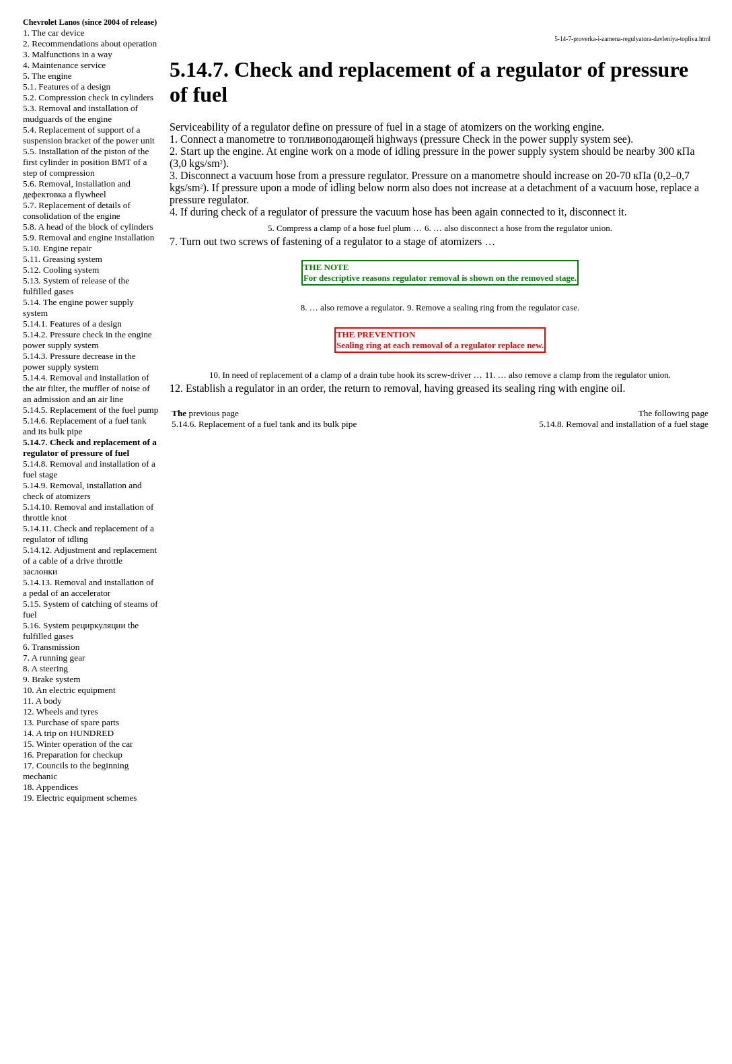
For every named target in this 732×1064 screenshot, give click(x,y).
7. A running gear (54, 658)
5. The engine (47, 76)
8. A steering (45, 668)
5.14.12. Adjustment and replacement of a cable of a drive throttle (90, 560)
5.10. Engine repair (57, 248)
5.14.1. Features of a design (72, 324)
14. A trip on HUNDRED (68, 733)
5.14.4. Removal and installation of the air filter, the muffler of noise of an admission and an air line (86, 388)
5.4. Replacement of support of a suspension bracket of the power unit (89, 135)
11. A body (42, 701)
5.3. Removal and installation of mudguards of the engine (80, 113)
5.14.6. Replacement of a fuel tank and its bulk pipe (264, 424)
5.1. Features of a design (66, 86)
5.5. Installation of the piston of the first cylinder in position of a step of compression (86, 162)
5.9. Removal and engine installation (88, 237)
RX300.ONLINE (366, 1002)
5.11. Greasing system (62, 259)
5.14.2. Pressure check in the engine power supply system (87, 339)
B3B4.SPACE (366, 1036)
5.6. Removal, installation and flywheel (77, 188)
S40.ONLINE (366, 967)
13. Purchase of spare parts (71, 722)
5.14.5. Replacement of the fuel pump (90, 410)
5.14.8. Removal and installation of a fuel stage (623, 424)
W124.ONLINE (366, 990)
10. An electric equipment (69, 690)
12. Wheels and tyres (60, 711)
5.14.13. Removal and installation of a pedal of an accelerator (88, 587)
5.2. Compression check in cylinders (88, 97)
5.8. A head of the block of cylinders (88, 227)
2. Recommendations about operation (90, 43)
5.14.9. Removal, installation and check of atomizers (82, 490)
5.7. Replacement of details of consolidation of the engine (77, 210)
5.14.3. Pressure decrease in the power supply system (79, 361)
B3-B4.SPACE (366, 1025)
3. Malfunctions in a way (67, 54)
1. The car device (54, 33)
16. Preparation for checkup (72, 755)
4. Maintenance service (64, 65)
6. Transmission (51, 647)
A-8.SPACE (366, 1047)
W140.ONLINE (366, 1013)
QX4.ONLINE (366, 956)
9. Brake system (52, 679)
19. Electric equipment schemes (80, 798)
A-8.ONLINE (366, 979)
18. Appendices (50, 787)
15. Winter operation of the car (78, 744)
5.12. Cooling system (61, 270)
